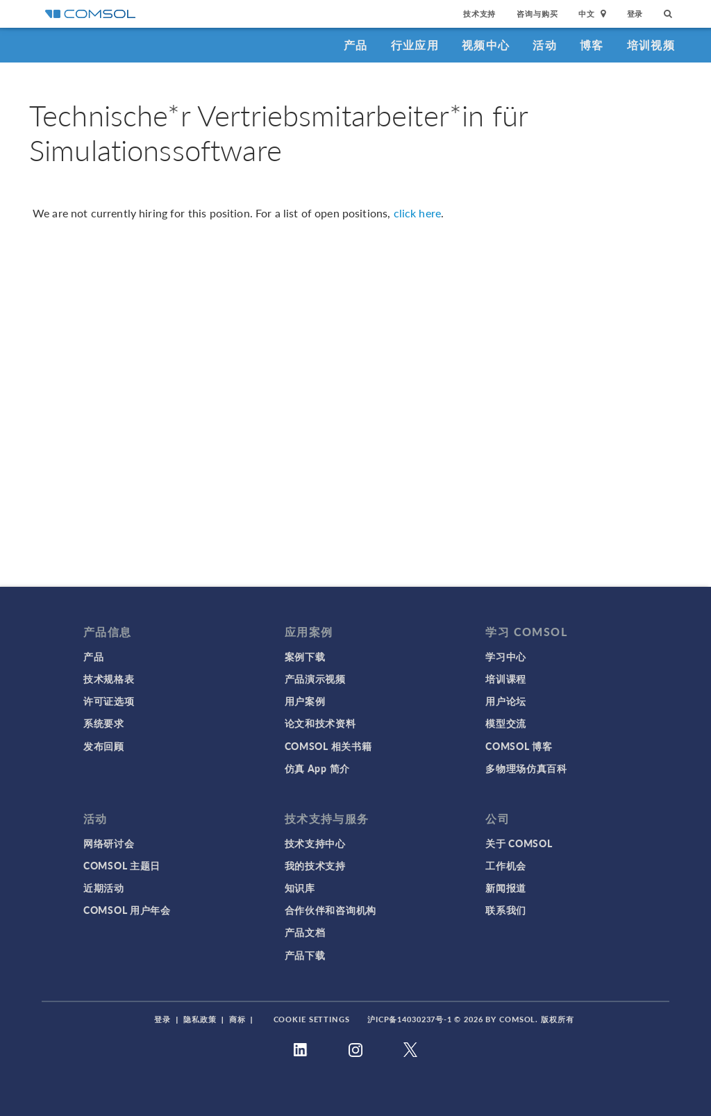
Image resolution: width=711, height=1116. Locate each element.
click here (418, 213)
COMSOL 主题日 (121, 865)
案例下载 (305, 656)
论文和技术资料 (320, 723)
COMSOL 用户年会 (127, 910)
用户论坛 (505, 701)
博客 (592, 45)
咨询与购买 (537, 13)
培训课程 (505, 678)
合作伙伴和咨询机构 (330, 910)
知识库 (300, 887)
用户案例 (305, 701)
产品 (356, 45)
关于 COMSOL (518, 843)
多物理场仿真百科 (526, 768)
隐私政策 (200, 1019)
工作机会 (505, 865)
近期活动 (103, 887)
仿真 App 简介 (317, 768)
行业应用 (415, 45)
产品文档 (305, 932)
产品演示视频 (315, 678)
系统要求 (103, 723)
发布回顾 (103, 746)
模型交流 (505, 723)
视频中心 (486, 45)
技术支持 (479, 13)
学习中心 (505, 656)
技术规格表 (109, 678)
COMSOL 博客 (518, 746)
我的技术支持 (315, 865)
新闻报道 (505, 887)
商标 (237, 1019)
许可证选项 (109, 701)
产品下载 (305, 955)
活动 (545, 45)
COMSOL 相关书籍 (328, 746)
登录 (635, 13)
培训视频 (651, 45)
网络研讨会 (109, 843)
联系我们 (505, 910)
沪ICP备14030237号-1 (409, 1019)
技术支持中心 (315, 843)
